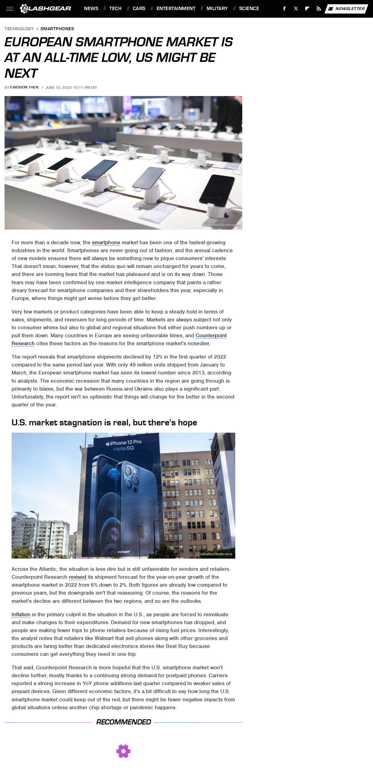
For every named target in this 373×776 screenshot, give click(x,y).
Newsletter (346, 9)
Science (249, 8)
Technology (19, 29)
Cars (139, 8)
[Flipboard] (307, 8)
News (91, 8)
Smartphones (57, 29)
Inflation (21, 614)
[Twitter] (295, 8)
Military (217, 8)
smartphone (106, 242)
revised (77, 577)
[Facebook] (284, 8)
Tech (115, 8)
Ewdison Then (24, 87)
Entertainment (176, 8)
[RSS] (318, 8)
